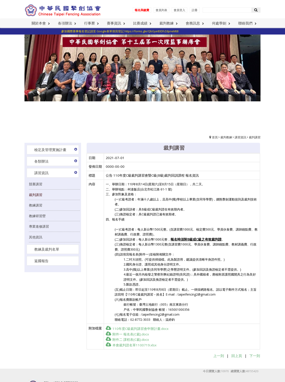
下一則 (254, 355)
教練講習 (35, 205)
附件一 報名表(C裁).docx (127, 334)
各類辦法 (41, 161)
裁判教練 (226, 137)
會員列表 (161, 10)
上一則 (218, 355)
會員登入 (179, 10)
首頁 (215, 137)
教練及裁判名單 (46, 249)
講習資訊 (240, 137)
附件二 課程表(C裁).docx (127, 339)
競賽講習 (35, 184)
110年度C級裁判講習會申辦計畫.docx (137, 328)
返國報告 (41, 260)
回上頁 (236, 355)
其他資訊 (35, 237)
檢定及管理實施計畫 (50, 149)
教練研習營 (37, 216)
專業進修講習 (39, 226)
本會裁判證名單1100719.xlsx (131, 345)
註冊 (194, 10)
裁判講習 (255, 137)
